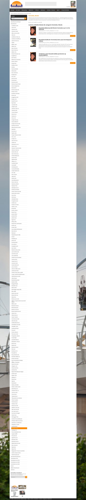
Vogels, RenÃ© (14, 433)
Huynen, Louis (14, 206)
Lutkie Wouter (14, 278)
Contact (40, 498)
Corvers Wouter (15, 112)
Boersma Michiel (15, 69)
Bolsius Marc (14, 70)
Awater (13, 42)
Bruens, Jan (14, 95)
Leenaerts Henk (15, 263)
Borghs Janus (14, 74)
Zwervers (13, 469)
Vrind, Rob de (14, 435)
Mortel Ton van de (15, 309)
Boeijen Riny (14, 63)
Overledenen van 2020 (15, 462)
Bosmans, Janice (15, 82)
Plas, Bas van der (15, 334)
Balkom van (14, 46)
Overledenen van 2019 (15, 460)
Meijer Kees (14, 297)
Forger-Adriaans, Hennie (16, 135)
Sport (58, 10)
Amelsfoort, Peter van (16, 36)
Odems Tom (14, 313)
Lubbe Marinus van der (16, 276)
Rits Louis (13, 349)
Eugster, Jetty (14, 133)
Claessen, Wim (14, 110)
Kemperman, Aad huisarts (17, 223)
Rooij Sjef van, (14, 352)
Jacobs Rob (14, 208)
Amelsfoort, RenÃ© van (16, 38)
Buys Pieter (14, 102)
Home (12, 13)
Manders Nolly (14, 282)
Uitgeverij (45, 498)
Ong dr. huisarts (15, 317)
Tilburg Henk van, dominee (17, 398)
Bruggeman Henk (15, 97)
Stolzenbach (14, 383)
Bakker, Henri (14, 44)
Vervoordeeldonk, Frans (16, 432)
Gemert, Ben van (15, 151)
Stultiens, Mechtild (15, 384)
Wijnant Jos (14, 447)
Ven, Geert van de (15, 411)
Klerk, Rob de (14, 231)
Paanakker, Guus (15, 326)
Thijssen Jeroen (14, 396)
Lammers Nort (14, 259)
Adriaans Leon (14, 29)
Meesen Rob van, (15, 295)
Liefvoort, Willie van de (16, 268)
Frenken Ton (14, 138)
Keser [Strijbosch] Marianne (17, 229)
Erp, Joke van (14, 131)
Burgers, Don (14, 99)
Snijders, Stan (14, 375)
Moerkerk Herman (15, 305)
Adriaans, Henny (15, 31)
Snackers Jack (14, 373)
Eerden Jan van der (15, 125)
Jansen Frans (14, 212)
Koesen (13, 236)
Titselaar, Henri (14, 403)
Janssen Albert (14, 214)
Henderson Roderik (15, 189)
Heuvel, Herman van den (16, 191)
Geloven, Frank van (15, 150)
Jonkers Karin (14, 217)
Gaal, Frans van (14, 140)
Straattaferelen (65, 10)
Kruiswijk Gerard (15, 246)
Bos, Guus (13, 76)
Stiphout (13, 381)
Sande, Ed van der (15, 364)
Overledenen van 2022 (16, 324)
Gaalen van (14, 142)
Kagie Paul (14, 219)
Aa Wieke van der (15, 25)
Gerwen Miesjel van (15, 155)
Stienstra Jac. (14, 379)
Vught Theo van (14, 437)
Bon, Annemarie (15, 72)
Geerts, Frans (14, 146)
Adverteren (49, 498)
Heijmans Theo (14, 185)
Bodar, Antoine (14, 61)
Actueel (12, 10)
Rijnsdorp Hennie (15, 347)
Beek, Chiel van (14, 48)
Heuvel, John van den (16, 193)
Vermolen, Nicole (27, 13)
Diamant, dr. (14, 116)
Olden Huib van (15, 315)
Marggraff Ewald (15, 283)
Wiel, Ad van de (14, 445)
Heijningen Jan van (15, 187)
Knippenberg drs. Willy (16, 234)
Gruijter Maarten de (15, 170)
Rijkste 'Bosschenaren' (15, 467)
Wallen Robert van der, (16, 443)
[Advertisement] (41, 4)
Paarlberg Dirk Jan (15, 328)
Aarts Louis (14, 27)
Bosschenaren (21, 13)
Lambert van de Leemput (16, 257)
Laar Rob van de (15, 253)
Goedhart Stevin (15, 163)
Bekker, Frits (14, 52)
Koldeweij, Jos (14, 238)
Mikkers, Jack (14, 303)
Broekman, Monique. (16, 93)
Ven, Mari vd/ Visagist (16, 413)
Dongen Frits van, (15, 119)
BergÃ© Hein (14, 55)
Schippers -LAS (14, 366)
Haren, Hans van (15, 182)
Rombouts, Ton (14, 351)
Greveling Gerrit (15, 167)
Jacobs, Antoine (15, 210)
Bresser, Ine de (14, 91)
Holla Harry (14, 197)
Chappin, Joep (14, 106)
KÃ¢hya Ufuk (14, 221)
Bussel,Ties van (14, 101)
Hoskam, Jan (14, 202)
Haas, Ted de (14, 174)
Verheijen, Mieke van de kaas (17, 420)
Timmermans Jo (15, 401)
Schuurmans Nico (15, 368)
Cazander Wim (14, 104)
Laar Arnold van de (15, 251)
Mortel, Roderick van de (16, 311)
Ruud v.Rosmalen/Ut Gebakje (17, 360)
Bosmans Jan (14, 80)
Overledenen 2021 (14, 458)
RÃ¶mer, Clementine (15, 362)
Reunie (12, 466)
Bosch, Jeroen (14, 78)
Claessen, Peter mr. (15, 108)
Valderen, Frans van (15, 407)
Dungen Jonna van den (16, 123)
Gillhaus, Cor (14, 161)
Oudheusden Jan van (15, 322)
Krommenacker (14, 242)
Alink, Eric (13, 35)
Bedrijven (43, 10)
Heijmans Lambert (15, 184)
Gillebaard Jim (14, 159)
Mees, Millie (14, 291)
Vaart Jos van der (15, 405)
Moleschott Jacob (15, 307)
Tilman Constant (15, 400)
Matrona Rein (14, 287)
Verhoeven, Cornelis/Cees (16, 422)
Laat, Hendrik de (15, 255)
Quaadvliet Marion (15, 339)
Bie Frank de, (14, 57)
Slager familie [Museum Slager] (17, 371)
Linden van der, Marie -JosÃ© (17, 272)
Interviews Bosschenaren (15, 456)
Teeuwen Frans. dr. (15, 390)
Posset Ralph (14, 337)
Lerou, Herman (14, 266)
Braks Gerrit (14, 87)
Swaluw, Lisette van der (16, 386)
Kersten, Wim (14, 227)
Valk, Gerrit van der (15, 409)
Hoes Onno (14, 195)
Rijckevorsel (14, 345)
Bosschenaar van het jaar (16, 21)
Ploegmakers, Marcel (16, 335)
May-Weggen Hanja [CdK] (16, 289)
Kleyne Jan (13, 233)
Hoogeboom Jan (15, 200)
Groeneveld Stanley (15, 168)
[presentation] (18, 480)
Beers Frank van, (15, 50)
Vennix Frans (14, 415)
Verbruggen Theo (15, 417)
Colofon (31, 498)
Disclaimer (36, 498)
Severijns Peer (14, 369)
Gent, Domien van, (15, 153)
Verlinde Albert (14, 426)
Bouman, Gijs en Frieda (16, 84)
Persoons (13, 330)
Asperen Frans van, (15, 40)
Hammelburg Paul (15, 180)
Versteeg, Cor (14, 430)
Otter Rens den (14, 320)
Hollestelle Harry (15, 199)
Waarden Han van (15, 441)
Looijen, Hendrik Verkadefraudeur (18, 274)
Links (28, 498)
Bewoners (31, 10)
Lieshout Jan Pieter (15, 270)
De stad (18, 10)
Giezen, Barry (14, 157)
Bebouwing (24, 10)
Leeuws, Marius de (15, 265)
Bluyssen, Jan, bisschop (16, 59)
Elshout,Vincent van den (16, 127)
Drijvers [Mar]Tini (15, 121)
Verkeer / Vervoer (51, 10)
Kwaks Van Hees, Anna (16, 250)
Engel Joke (13, 129)
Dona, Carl (14, 118)
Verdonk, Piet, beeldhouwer (17, 418)
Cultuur (37, 10)
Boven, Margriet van (15, 86)
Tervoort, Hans (14, 392)
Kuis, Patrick (14, 248)
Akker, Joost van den (15, 33)
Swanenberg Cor (15, 388)
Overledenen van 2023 (15, 464)
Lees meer (73, 35)
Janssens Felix (14, 216)
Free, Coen (14, 136)
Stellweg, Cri (14, 377)
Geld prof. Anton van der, (16, 148)
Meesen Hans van (15, 293)
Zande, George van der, (16, 452)
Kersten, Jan (14, 225)
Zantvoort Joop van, (15, 454)
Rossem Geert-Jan (15, 358)
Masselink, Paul (14, 285)
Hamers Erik (14, 178)
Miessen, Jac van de (15, 299)
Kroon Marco (14, 244)
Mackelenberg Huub (15, 280)
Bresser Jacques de (15, 89)
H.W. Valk (13, 172)
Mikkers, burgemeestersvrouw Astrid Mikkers (19, 301)
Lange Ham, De (14, 261)
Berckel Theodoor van (16, 53)
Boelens (13, 67)
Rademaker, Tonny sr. (16, 341)
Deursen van (14, 114)
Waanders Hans (15, 439)
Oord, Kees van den (15, 319)
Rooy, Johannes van (15, 354)
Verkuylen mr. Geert (15, 424)
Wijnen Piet (14, 449)
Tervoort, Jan (14, 394)
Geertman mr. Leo (15, 144)
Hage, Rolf (14, 176)
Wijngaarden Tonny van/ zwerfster (18, 450)
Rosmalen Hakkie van (16, 356)
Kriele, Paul (14, 240)
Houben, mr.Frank (15, 204)
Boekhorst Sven (15, 65)
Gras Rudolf (14, 165)
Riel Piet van (14, 343)
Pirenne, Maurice (15, 332)
